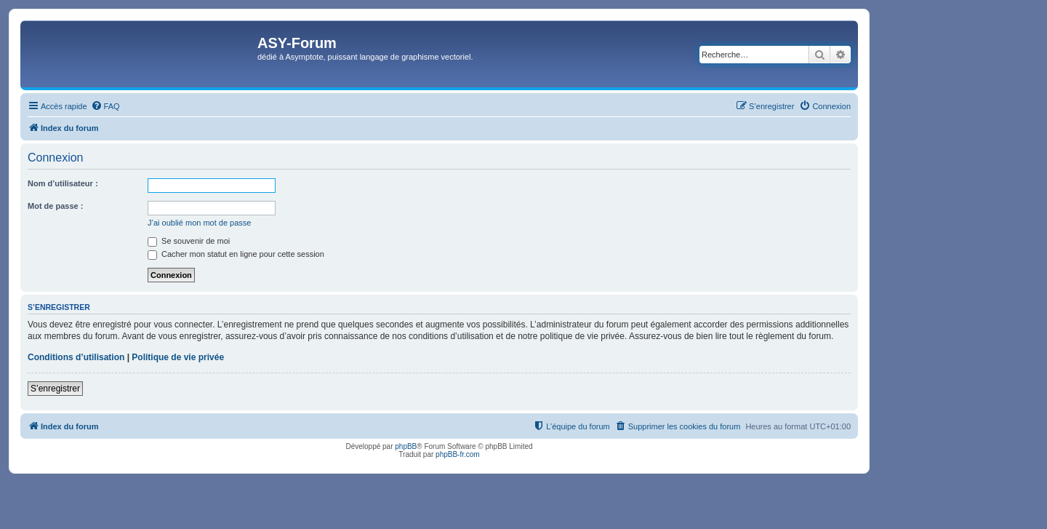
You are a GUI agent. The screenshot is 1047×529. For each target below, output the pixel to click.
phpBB (406, 446)
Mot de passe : (55, 206)
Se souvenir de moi (189, 240)
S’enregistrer (55, 388)
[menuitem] (105, 106)
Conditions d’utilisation (76, 357)
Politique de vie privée (178, 357)
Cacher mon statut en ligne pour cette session (236, 254)
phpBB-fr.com (458, 454)
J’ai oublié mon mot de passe (199, 222)
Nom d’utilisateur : (63, 183)
